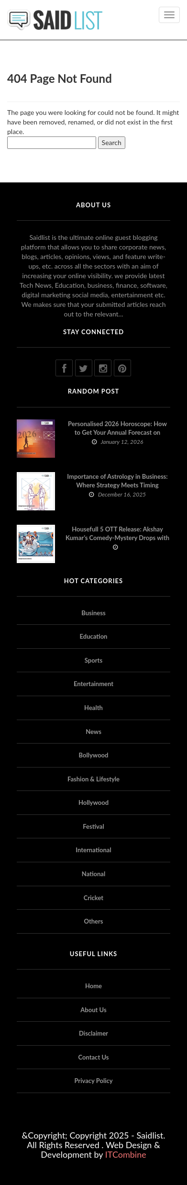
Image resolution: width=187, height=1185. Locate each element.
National (93, 874)
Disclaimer (93, 1033)
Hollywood (93, 802)
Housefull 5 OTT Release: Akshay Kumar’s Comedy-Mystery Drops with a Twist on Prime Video (117, 537)
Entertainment (93, 684)
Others (93, 921)
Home (93, 986)
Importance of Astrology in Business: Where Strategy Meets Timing (117, 481)
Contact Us (93, 1057)
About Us (93, 1010)
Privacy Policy (93, 1080)
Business (93, 613)
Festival (93, 826)
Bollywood (94, 755)
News (93, 731)
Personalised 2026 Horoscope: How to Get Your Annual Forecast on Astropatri (117, 432)
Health (93, 707)
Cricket (93, 898)
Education (94, 636)
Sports (93, 660)
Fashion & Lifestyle (93, 779)
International (93, 850)
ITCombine (125, 1154)
